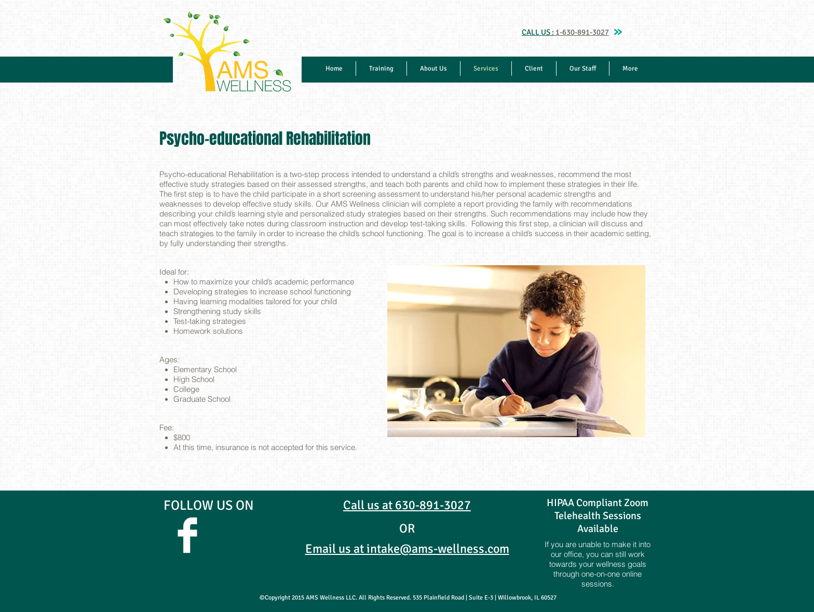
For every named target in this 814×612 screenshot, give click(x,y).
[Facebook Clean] (187, 535)
